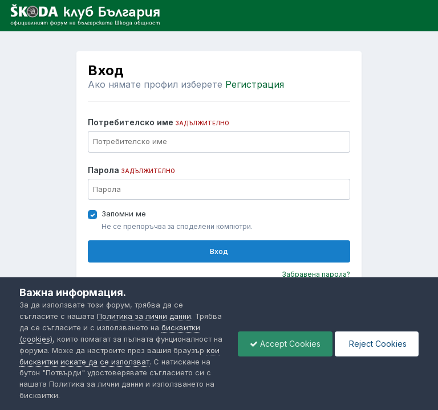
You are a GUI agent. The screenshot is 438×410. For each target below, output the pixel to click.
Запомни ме (124, 213)
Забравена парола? (316, 274)
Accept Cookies (285, 343)
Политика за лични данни (144, 316)
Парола (131, 170)
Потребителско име (158, 122)
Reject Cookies (377, 343)
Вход (219, 251)
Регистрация (254, 84)
